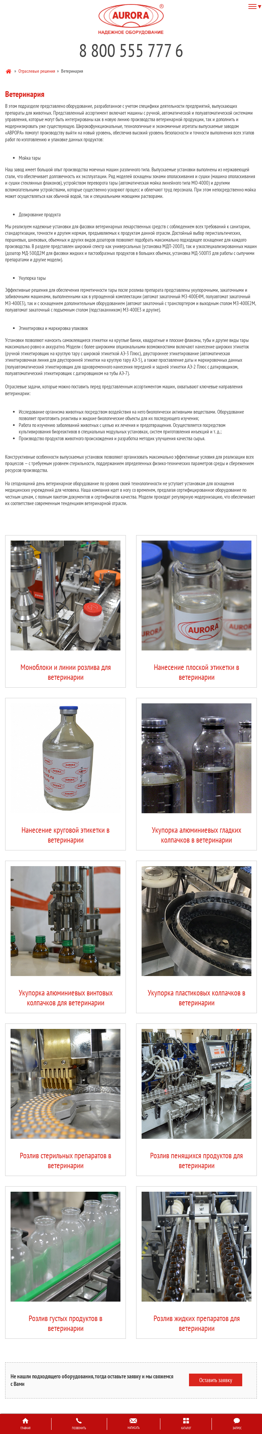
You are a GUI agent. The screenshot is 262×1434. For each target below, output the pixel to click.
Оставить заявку (215, 1380)
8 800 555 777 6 (131, 50)
